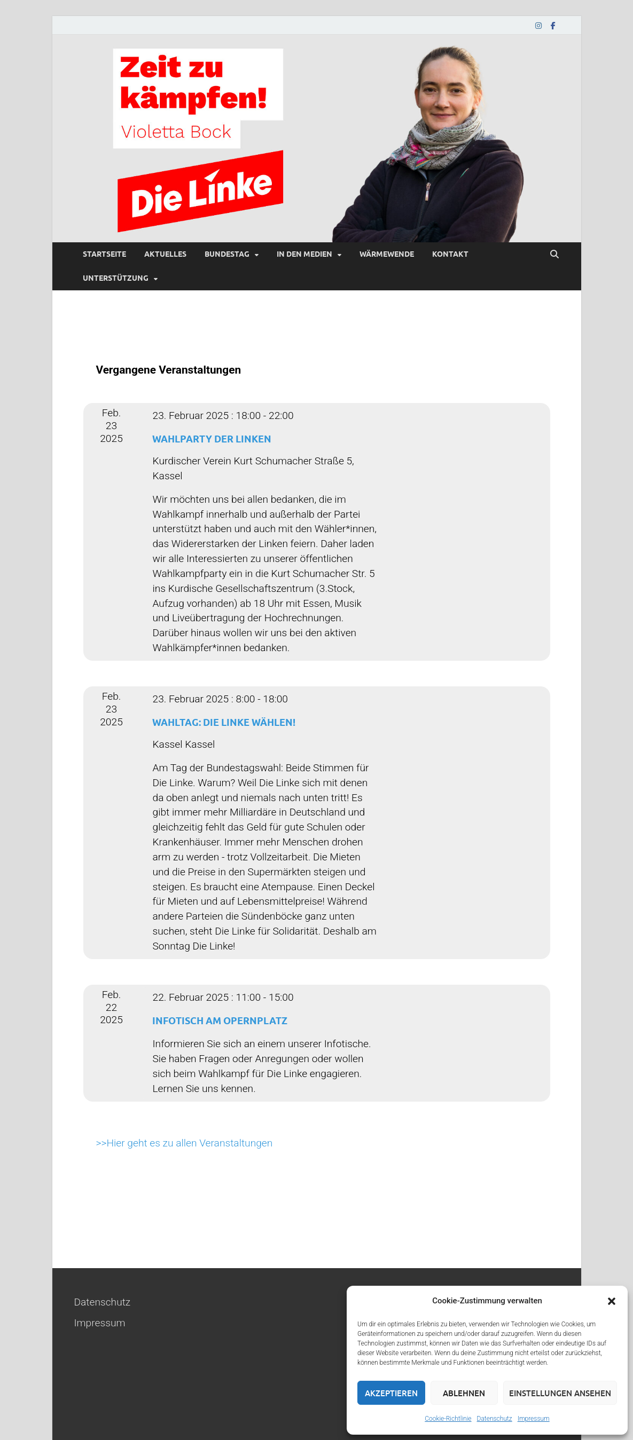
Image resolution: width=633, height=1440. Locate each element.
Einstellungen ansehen (560, 1393)
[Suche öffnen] (554, 254)
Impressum (534, 1418)
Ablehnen (464, 1393)
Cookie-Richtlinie (448, 1418)
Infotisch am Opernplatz (219, 1020)
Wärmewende (387, 254)
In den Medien (304, 254)
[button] (611, 1301)
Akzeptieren (391, 1393)
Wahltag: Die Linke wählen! (223, 722)
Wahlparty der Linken (211, 439)
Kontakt (450, 254)
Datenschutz (494, 1418)
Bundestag (227, 254)
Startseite (104, 254)
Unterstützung (116, 278)
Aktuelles (165, 254)
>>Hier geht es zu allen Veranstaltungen (184, 1143)
